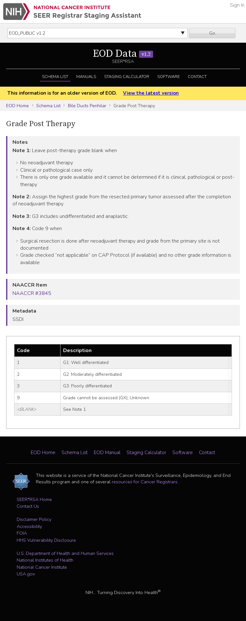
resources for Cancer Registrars (144, 482)
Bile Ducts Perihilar (87, 105)
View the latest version (151, 93)
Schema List (55, 77)
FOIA (22, 533)
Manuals (86, 77)
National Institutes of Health (45, 560)
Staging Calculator (126, 77)
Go (212, 33)
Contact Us (28, 506)
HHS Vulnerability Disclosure (46, 540)
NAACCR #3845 (31, 293)
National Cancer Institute (42, 567)
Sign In (237, 5)
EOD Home (17, 105)
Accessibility (29, 526)
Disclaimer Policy (34, 519)
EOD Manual (107, 452)
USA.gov (26, 574)
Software (168, 77)
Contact (197, 77)
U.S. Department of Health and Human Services (65, 553)
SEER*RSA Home (34, 499)
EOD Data (123, 53)
